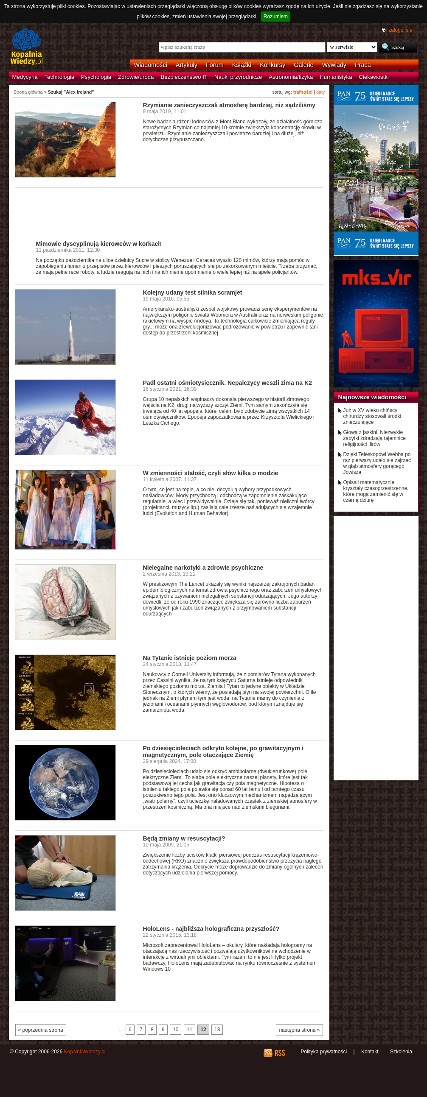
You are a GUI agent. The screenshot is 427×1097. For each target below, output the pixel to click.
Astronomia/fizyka (291, 77)
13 (217, 1030)
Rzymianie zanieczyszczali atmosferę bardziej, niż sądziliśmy (229, 105)
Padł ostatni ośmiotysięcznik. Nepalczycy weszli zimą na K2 (227, 382)
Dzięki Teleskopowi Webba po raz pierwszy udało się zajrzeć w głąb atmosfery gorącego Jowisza (377, 463)
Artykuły (186, 64)
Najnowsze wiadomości (372, 397)
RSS (279, 1053)
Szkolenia (401, 1052)
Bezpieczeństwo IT (184, 77)
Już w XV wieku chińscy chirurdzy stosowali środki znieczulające (372, 416)
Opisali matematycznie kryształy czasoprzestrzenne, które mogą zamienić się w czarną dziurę (376, 491)
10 (175, 1030)
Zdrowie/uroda (136, 77)
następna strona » (299, 1030)
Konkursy (272, 64)
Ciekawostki (374, 77)
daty (320, 92)
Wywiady (334, 64)
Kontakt (370, 1052)
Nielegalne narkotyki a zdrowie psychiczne (203, 567)
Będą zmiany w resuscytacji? (184, 838)
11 (189, 1030)
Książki (242, 64)
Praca (363, 64)
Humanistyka (336, 77)
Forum (215, 64)
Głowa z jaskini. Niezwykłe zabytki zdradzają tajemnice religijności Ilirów (374, 438)
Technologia (59, 77)
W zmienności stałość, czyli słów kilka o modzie (210, 473)
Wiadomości (150, 64)
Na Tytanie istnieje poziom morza (189, 657)
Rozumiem (276, 16)
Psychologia (96, 77)
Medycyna (25, 77)
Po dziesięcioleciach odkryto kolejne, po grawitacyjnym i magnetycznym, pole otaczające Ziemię (223, 751)
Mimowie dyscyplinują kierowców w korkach (99, 243)
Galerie (303, 64)
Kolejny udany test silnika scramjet (192, 292)
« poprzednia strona (40, 1030)
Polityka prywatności (324, 1052)
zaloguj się (400, 30)
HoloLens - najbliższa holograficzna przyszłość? (211, 928)
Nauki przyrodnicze (238, 77)
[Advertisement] (169, 211)
